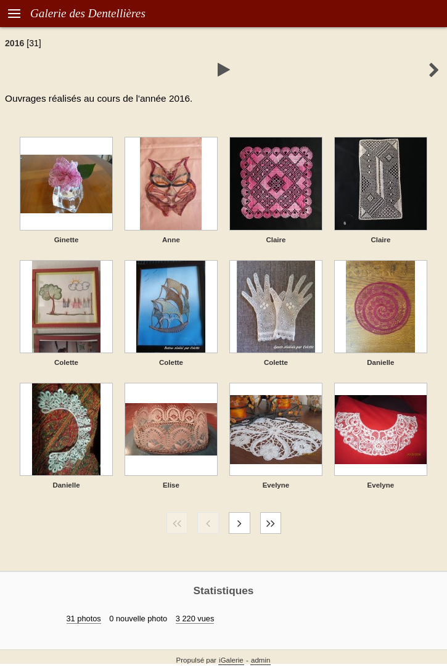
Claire (275, 239)
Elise (171, 485)
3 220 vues (195, 618)
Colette (66, 362)
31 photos (84, 618)
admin (260, 660)
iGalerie (231, 660)
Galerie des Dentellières (88, 13)
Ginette (66, 239)
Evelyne (276, 485)
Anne (171, 239)
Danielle (380, 362)
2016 (14, 43)
